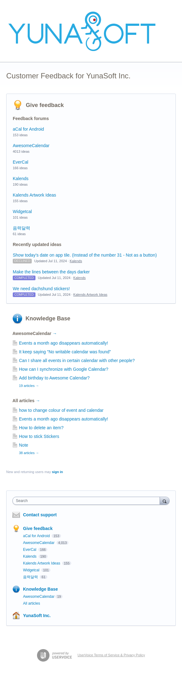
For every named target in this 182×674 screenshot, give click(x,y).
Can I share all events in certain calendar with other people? (77, 360)
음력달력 (21, 227)
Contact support (40, 515)
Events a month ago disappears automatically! (63, 343)
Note (23, 445)
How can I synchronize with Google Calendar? (63, 369)
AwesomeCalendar (31, 145)
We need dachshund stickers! (41, 288)
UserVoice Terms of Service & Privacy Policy (111, 655)
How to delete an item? (41, 427)
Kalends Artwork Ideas (34, 195)
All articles (26, 400)
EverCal (20, 162)
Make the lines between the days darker (51, 271)
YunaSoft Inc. (37, 615)
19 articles (29, 386)
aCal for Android (28, 129)
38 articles (29, 453)
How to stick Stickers (39, 436)
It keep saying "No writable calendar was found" (65, 351)
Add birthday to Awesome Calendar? (54, 377)
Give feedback (45, 105)
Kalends (21, 178)
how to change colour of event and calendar (61, 410)
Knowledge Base (48, 318)
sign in (57, 472)
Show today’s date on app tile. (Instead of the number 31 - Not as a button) (85, 255)
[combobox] (88, 501)
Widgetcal (22, 211)
